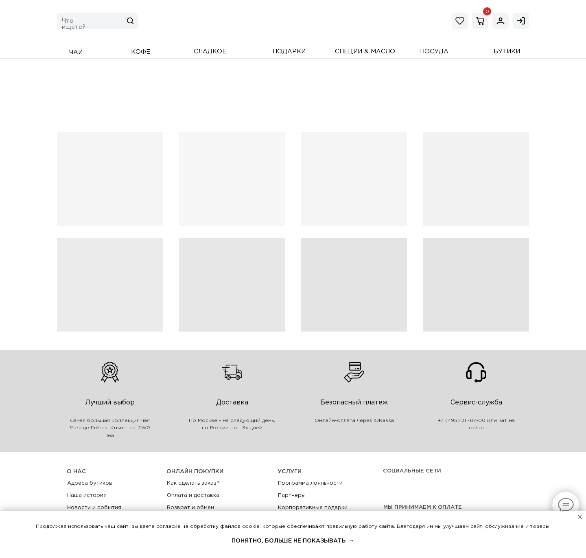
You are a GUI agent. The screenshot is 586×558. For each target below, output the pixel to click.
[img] (500, 21)
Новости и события (94, 507)
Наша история (87, 495)
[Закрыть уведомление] (580, 517)
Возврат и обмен (190, 507)
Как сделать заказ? (193, 483)
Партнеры (292, 495)
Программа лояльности (310, 483)
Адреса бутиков (89, 483)
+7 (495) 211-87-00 (461, 420)
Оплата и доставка (193, 495)
